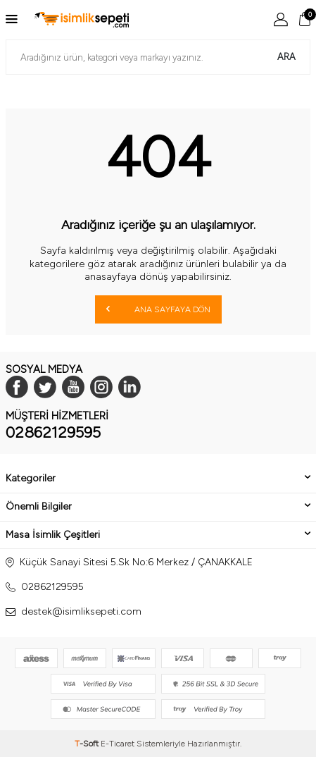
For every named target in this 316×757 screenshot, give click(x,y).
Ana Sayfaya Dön (158, 309)
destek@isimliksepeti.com (81, 611)
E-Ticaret (117, 744)
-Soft (88, 744)
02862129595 (53, 432)
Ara (286, 56)
